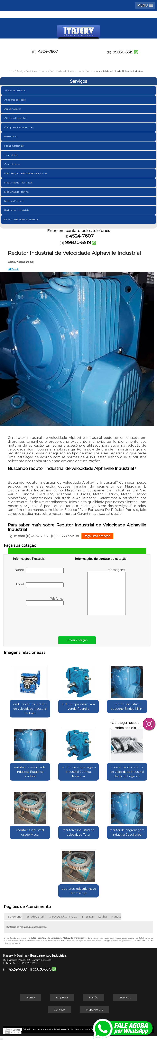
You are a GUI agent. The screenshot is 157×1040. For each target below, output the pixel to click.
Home (30, 997)
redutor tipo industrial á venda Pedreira (78, 706)
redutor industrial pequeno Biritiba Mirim (127, 706)
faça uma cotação (97, 536)
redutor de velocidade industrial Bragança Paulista (30, 771)
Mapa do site (94, 1009)
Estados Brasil (36, 916)
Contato (59, 1009)
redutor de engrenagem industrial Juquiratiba (127, 832)
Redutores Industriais (16, 210)
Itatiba (102, 916)
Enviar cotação (76, 640)
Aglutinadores (12, 108)
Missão (93, 997)
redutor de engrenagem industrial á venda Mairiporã (78, 771)
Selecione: (15, 916)
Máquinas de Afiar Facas (18, 182)
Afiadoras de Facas (15, 90)
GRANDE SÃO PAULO (63, 916)
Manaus (116, 916)
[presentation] (39, 620)
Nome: (39, 570)
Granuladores (12, 164)
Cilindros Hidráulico (16, 118)
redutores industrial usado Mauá (30, 832)
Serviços (78, 81)
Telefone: (45, 601)
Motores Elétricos (14, 201)
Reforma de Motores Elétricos (21, 219)
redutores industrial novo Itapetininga (78, 891)
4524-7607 (48, 51)
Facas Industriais (14, 145)
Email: (40, 584)
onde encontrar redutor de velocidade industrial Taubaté (30, 708)
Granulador (11, 154)
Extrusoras (10, 136)
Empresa (62, 997)
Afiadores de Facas (15, 99)
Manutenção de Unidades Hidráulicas (26, 173)
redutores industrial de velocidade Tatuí (78, 832)
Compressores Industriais (19, 127)
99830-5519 (123, 52)
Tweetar (13, 269)
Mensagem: (106, 591)
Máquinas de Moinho (16, 191)
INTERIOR (88, 916)
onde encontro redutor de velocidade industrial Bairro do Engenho (127, 771)
